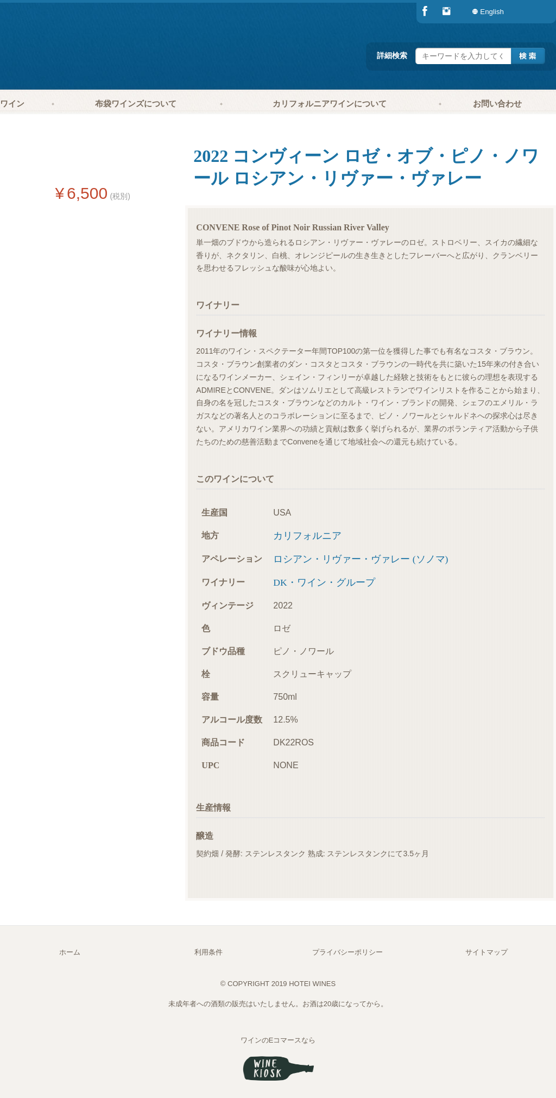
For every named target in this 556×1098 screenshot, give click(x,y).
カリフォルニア (307, 535)
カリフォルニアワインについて (330, 103)
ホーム (69, 952)
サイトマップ (486, 952)
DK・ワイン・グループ (324, 582)
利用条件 (208, 952)
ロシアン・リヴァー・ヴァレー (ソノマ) (360, 559)
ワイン (12, 103)
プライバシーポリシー (347, 952)
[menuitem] (534, 11)
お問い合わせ (497, 103)
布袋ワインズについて (135, 103)
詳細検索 (392, 55)
